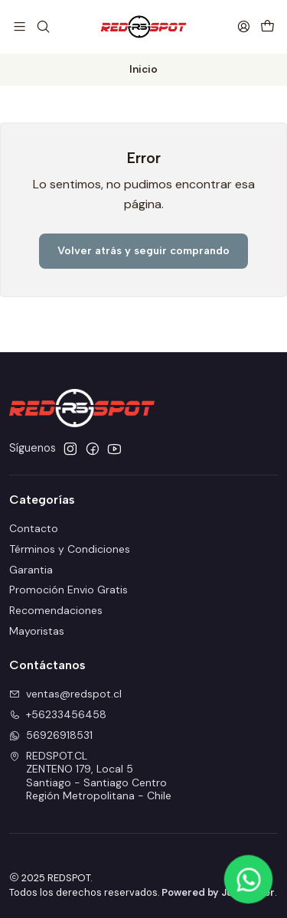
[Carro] (267, 26)
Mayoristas (36, 631)
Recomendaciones (56, 610)
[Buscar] (42, 26)
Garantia (31, 570)
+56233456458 (57, 714)
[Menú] (19, 26)
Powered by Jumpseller (218, 892)
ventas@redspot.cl (65, 694)
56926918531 (51, 735)
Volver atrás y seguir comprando (143, 250)
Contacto (33, 528)
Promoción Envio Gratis (68, 589)
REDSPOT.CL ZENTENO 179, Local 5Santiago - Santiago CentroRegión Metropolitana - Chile (90, 776)
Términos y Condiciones (69, 549)
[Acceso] (243, 26)
